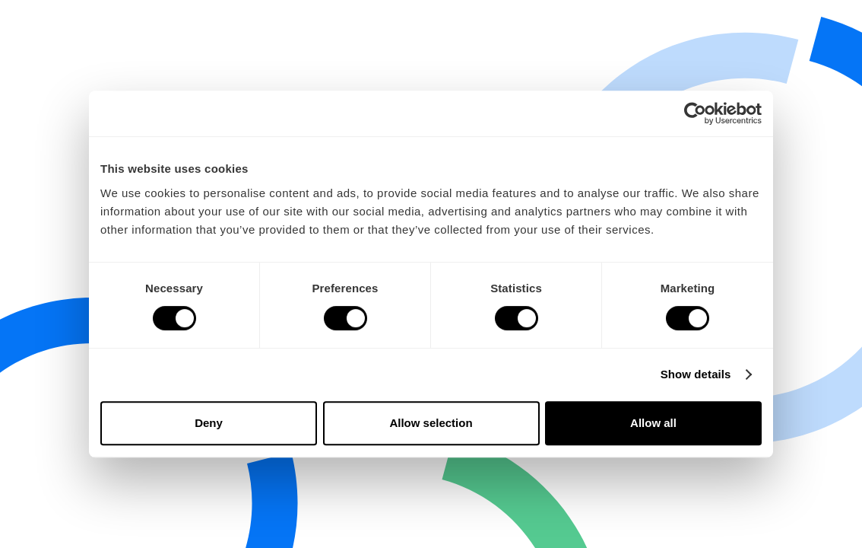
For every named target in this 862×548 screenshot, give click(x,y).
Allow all (653, 422)
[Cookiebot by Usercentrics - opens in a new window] (695, 113)
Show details (696, 374)
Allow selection (430, 422)
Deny (209, 422)
